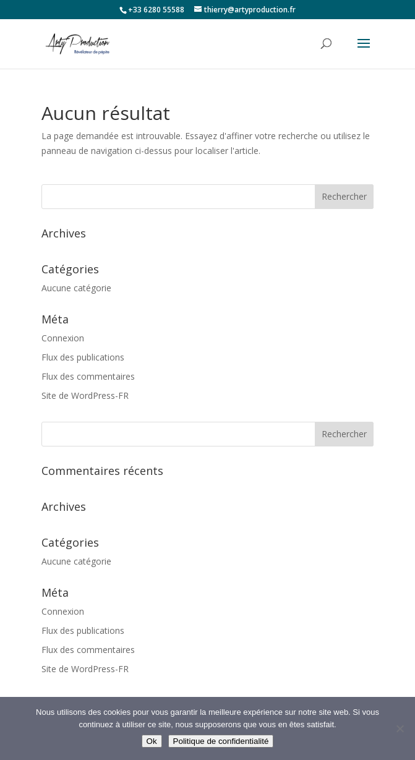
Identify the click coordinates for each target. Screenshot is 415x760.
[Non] (399, 728)
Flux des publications (82, 357)
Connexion (62, 338)
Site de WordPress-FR (85, 395)
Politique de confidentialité (221, 741)
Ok (152, 741)
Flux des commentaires (88, 376)
